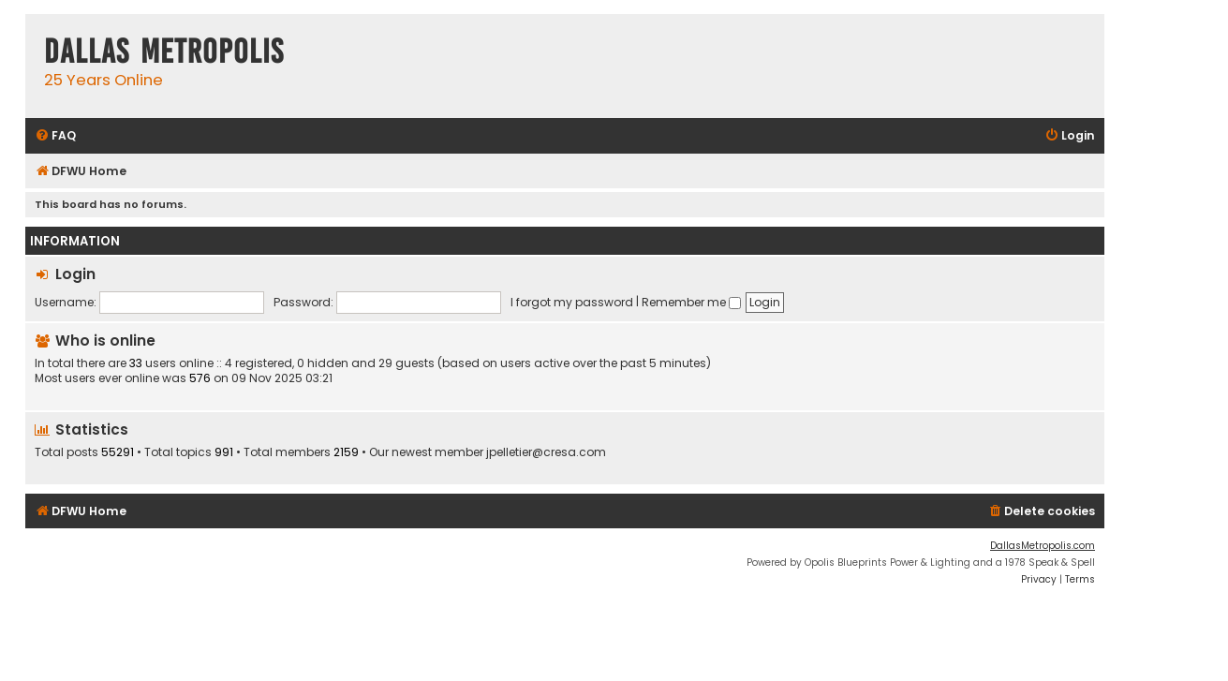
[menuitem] (55, 136)
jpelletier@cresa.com (546, 452)
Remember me (691, 302)
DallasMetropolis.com (1042, 546)
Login (75, 274)
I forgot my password (571, 302)
